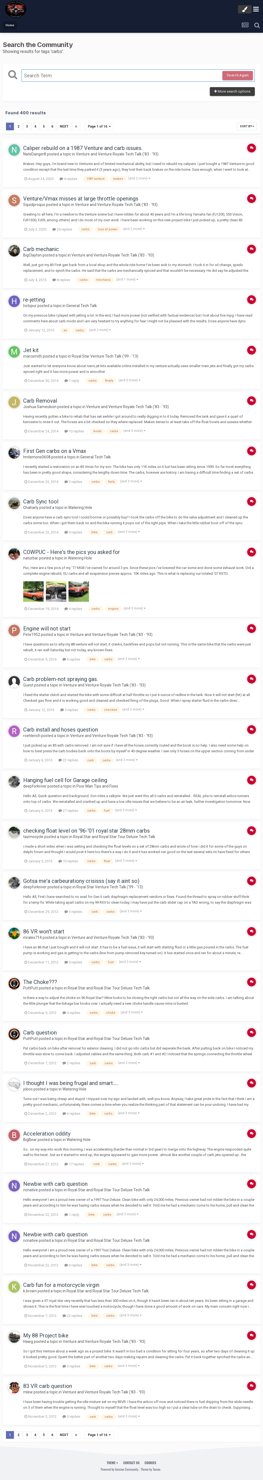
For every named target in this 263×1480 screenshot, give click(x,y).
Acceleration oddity (46, 1133)
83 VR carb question (47, 1386)
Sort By (247, 126)
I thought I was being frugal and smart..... (70, 1083)
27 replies (68, 811)
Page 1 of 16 (99, 126)
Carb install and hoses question (60, 729)
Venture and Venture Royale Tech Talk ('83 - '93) (117, 154)
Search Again (238, 75)
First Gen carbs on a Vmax (54, 451)
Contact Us (131, 1462)
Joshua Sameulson (39, 406)
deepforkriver (35, 786)
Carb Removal (40, 400)
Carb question (40, 1032)
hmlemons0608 (36, 457)
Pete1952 (31, 634)
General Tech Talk (81, 305)
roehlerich (31, 735)
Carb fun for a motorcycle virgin (61, 1285)
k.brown (30, 1291)
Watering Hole (80, 507)
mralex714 (32, 937)
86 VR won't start (43, 931)
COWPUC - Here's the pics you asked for (71, 552)
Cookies (150, 1462)
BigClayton (32, 255)
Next (64, 126)
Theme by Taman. (151, 1469)
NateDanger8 (34, 154)
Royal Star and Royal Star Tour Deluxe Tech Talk (114, 836)
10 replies (74, 431)
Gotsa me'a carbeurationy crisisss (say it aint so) (81, 881)
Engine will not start (47, 628)
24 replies (62, 229)
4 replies (68, 179)
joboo (28, 1089)
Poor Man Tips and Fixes (97, 786)
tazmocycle (33, 836)
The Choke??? (40, 982)
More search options (232, 91)
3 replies (73, 482)
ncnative (30, 1190)
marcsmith (32, 356)
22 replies (68, 760)
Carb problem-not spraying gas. (60, 679)
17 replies (74, 1164)
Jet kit (31, 350)
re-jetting (34, 299)
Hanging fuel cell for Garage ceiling (65, 780)
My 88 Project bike (45, 1335)
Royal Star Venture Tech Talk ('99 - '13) (105, 356)
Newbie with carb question (55, 1184)
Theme (112, 1462)
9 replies (73, 532)
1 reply (71, 381)
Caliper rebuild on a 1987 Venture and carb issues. (82, 148)
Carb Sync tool (40, 501)
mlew (28, 1392)
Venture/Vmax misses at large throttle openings (80, 198)
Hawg (28, 1341)
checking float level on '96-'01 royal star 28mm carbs (86, 830)
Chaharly (30, 507)
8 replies (61, 280)
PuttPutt (30, 988)
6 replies (71, 659)
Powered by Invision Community (119, 1469)
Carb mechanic (41, 249)
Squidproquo (34, 204)
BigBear (30, 1139)
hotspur (30, 305)
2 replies (71, 1063)
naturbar (30, 558)
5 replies (69, 709)
